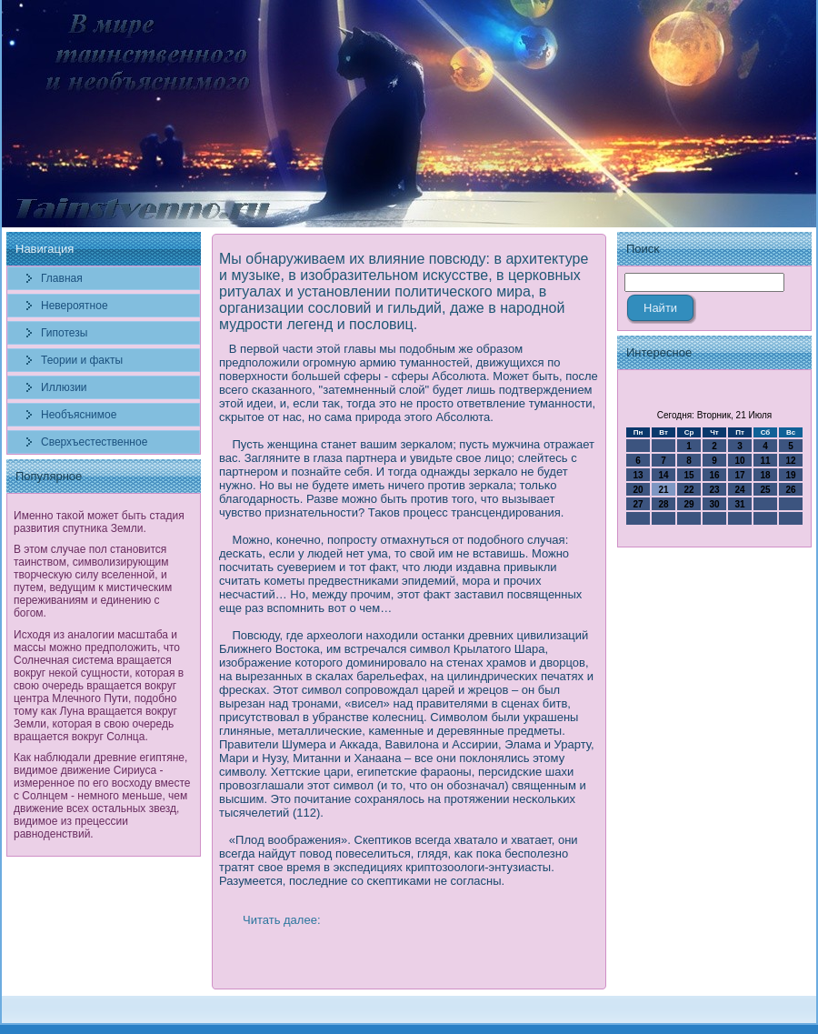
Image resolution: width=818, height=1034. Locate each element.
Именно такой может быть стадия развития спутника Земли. (99, 522)
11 (765, 461)
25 (765, 490)
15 (688, 475)
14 (663, 475)
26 (790, 490)
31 (739, 504)
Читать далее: (282, 920)
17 (739, 475)
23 (714, 490)
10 (739, 461)
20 (638, 490)
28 (663, 504)
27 (638, 504)
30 (714, 504)
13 (638, 475)
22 (688, 490)
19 (790, 475)
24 (739, 490)
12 (790, 461)
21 (663, 490)
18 (765, 475)
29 (688, 504)
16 (714, 475)
